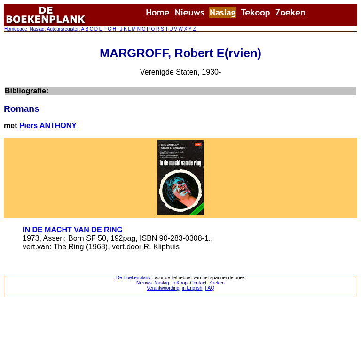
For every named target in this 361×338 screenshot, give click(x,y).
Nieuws (144, 282)
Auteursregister (63, 28)
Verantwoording (163, 288)
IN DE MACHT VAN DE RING (73, 230)
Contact (198, 282)
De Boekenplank (133, 277)
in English (192, 288)
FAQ (209, 288)
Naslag (37, 28)
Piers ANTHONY (48, 126)
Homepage (15, 28)
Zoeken (217, 282)
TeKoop (180, 282)
